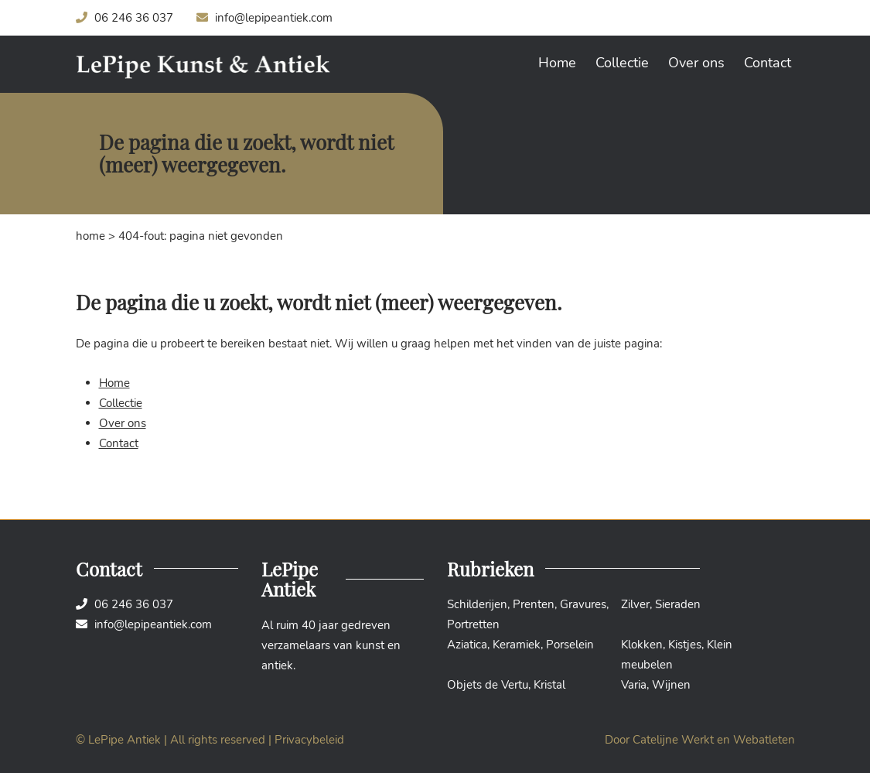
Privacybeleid (309, 739)
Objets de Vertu (487, 685)
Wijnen (671, 685)
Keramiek (517, 644)
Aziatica (467, 644)
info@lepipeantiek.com (264, 18)
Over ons (696, 62)
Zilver (635, 604)
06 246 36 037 (124, 18)
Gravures (583, 604)
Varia (634, 685)
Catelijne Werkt (673, 739)
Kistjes (684, 644)
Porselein (570, 644)
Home (557, 62)
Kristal (549, 685)
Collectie (622, 62)
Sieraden (678, 604)
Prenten (533, 604)
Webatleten (764, 739)
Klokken (642, 644)
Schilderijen (477, 604)
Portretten (473, 624)
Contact (767, 62)
